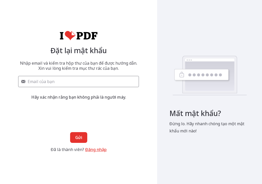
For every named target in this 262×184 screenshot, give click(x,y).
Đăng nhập (96, 149)
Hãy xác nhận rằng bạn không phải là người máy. (78, 97)
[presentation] (78, 111)
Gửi (78, 137)
